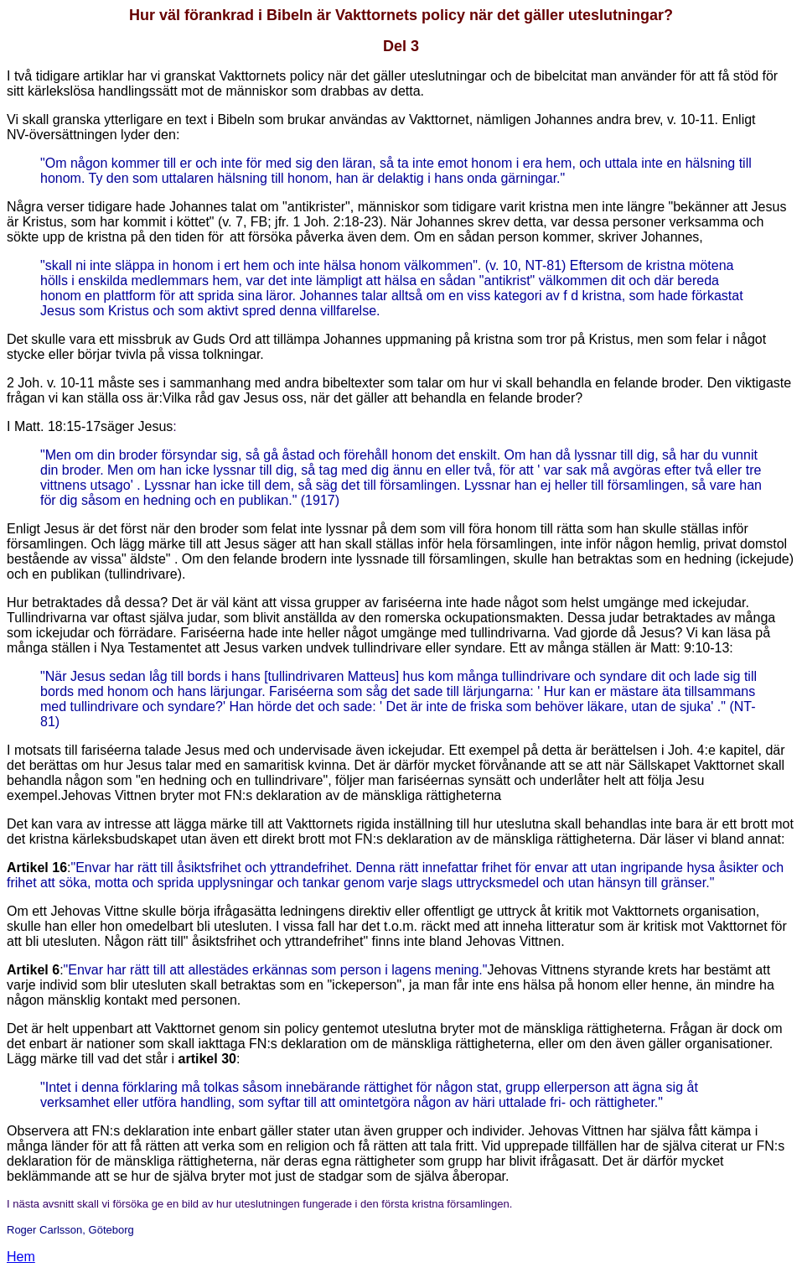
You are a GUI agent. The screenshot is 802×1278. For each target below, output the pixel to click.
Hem (21, 1256)
